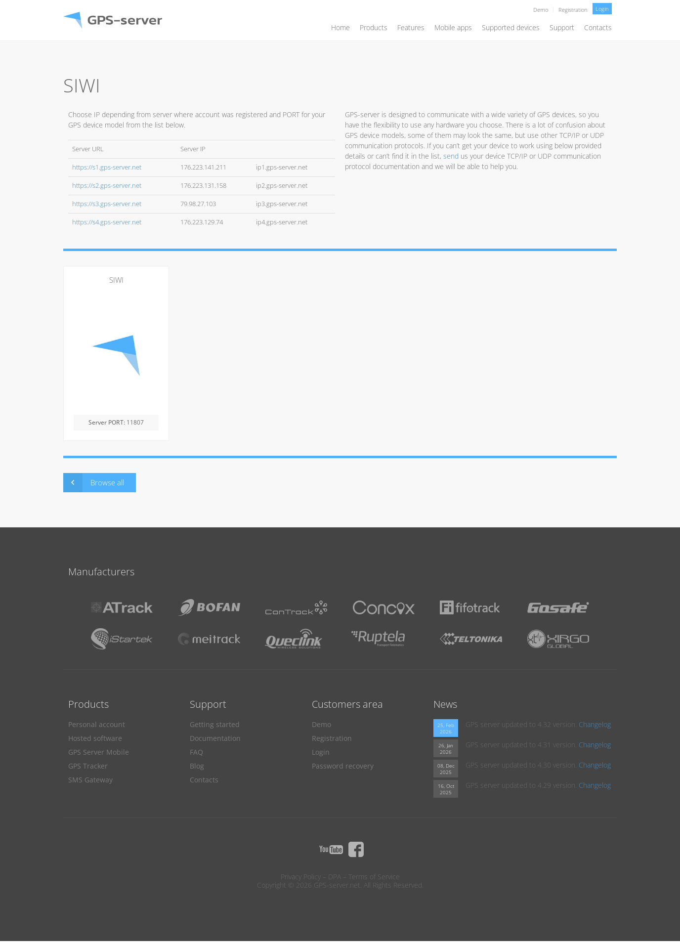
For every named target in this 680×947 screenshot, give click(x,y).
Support (562, 27)
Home (340, 27)
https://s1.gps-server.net (106, 167)
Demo (540, 9)
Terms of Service (374, 876)
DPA (334, 876)
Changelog (595, 724)
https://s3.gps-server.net (106, 204)
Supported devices (511, 27)
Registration (573, 9)
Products (373, 27)
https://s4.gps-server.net (106, 222)
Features (411, 27)
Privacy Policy (301, 876)
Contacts (598, 27)
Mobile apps (453, 27)
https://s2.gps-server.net (106, 185)
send (451, 156)
